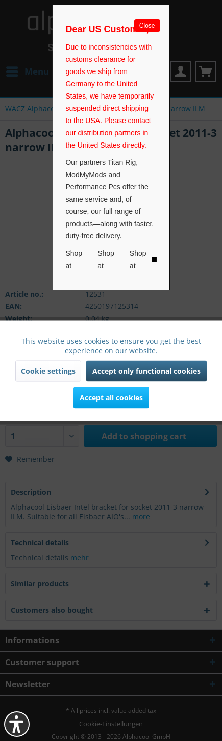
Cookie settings (48, 370)
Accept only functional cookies (146, 370)
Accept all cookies (111, 397)
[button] (17, 724)
